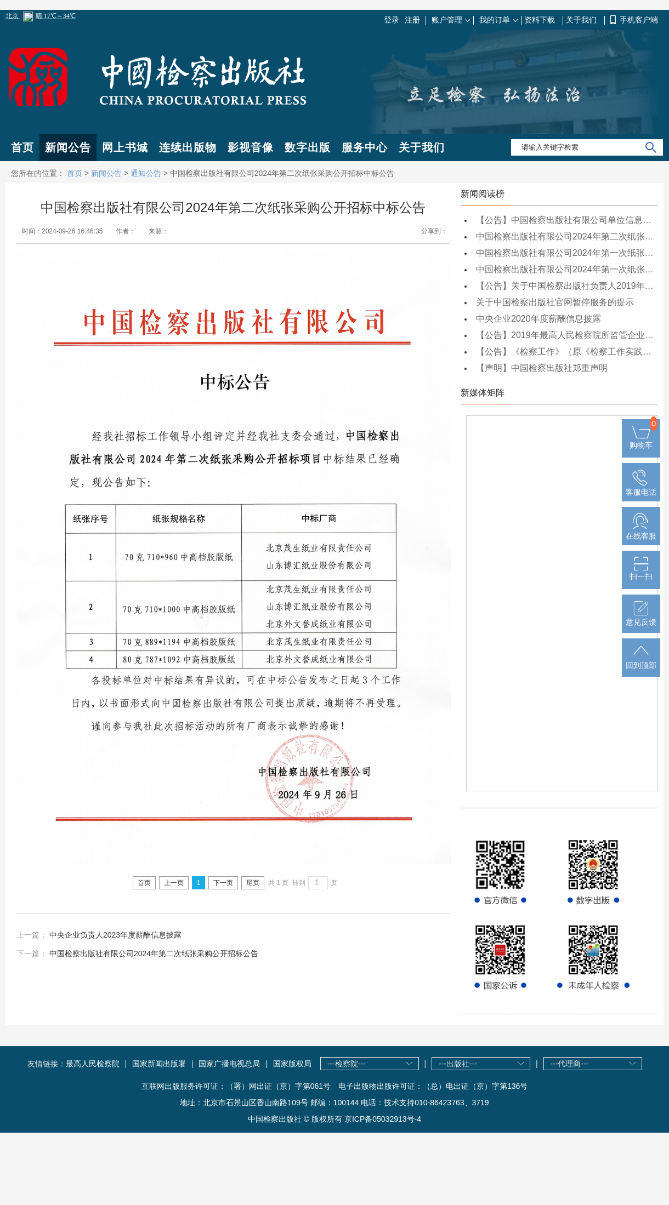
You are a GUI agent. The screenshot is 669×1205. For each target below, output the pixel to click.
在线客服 (641, 531)
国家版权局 (292, 1063)
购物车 (641, 440)
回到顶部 (641, 661)
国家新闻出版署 (159, 1063)
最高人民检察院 (93, 1063)
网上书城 (125, 147)
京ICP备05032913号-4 (382, 1119)
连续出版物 (188, 147)
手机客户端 (639, 19)
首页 (22, 147)
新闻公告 (68, 147)
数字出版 (308, 147)
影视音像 (251, 147)
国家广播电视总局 (229, 1063)
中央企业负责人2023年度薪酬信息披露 (115, 934)
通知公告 (146, 173)
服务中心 (365, 147)
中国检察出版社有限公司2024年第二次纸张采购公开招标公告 (153, 953)
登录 (391, 19)
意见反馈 (641, 617)
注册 (412, 19)
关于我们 (582, 19)
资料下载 (540, 19)
